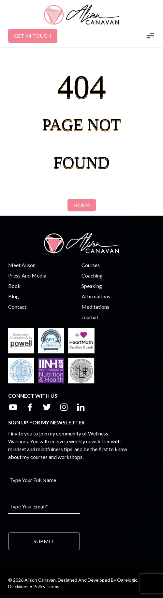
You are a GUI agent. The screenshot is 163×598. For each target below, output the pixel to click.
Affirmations (96, 296)
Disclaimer (18, 586)
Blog (13, 296)
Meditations (95, 307)
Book (14, 286)
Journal (90, 317)
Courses (91, 265)
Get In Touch (33, 36)
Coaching (92, 275)
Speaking (92, 286)
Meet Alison (22, 265)
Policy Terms (46, 586)
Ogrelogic (127, 580)
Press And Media (27, 275)
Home (81, 205)
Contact (17, 307)
